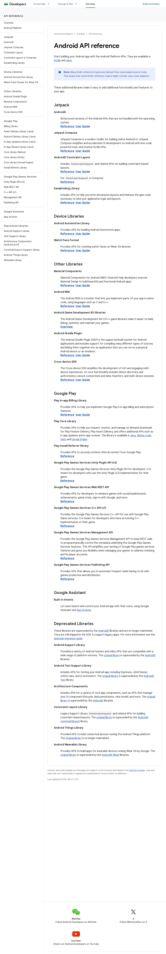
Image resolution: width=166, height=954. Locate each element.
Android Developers (63, 33)
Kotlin (57, 60)
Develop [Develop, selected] (90, 3)
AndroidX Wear (110, 755)
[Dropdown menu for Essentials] (50, 4)
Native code (144, 435)
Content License (137, 770)
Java (69, 60)
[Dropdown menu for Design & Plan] (77, 4)
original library (112, 655)
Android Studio (151, 3)
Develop (81, 33)
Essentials (40, 3)
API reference (13, 16)
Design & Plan (65, 3)
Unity (63, 439)
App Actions (84, 610)
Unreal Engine (79, 439)
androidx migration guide (68, 638)
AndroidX (103, 630)
